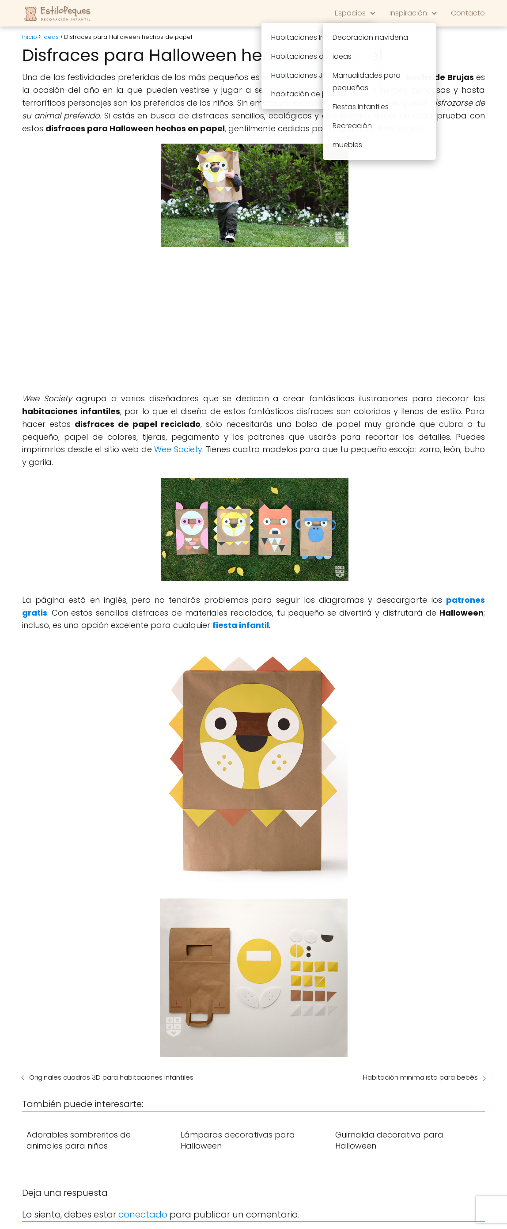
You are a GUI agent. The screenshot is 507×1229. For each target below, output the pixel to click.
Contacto (468, 13)
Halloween (293, 77)
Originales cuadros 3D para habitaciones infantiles (111, 1077)
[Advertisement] (253, 322)
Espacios (350, 13)
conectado (142, 1214)
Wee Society (178, 449)
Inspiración (408, 13)
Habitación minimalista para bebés (420, 1077)
